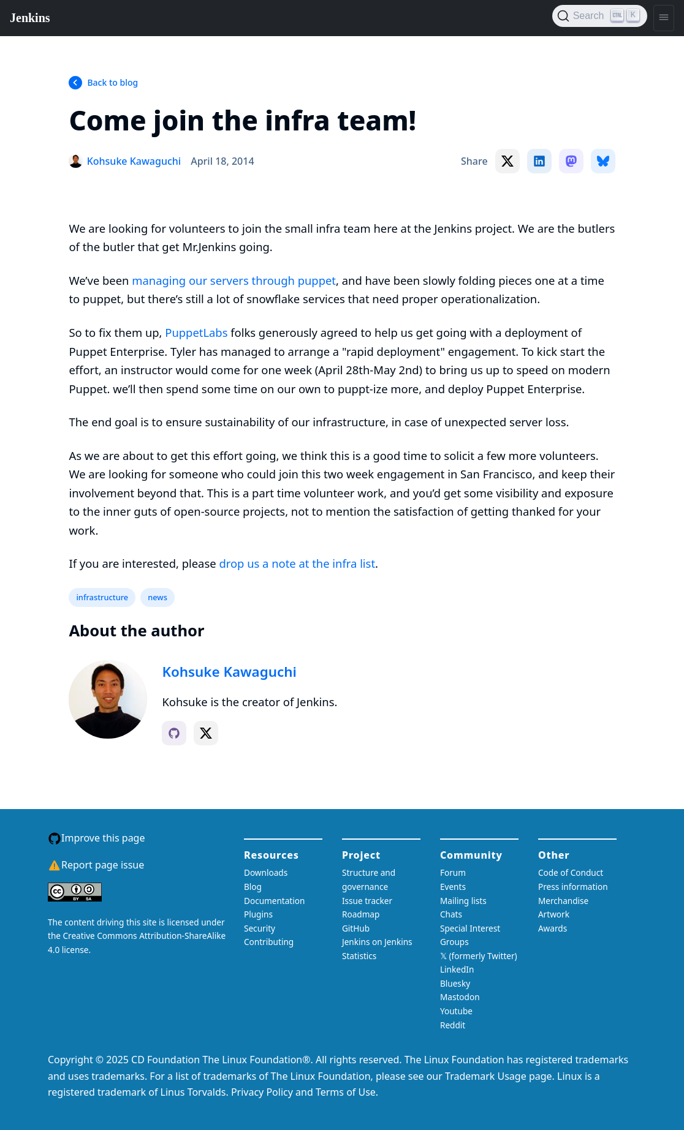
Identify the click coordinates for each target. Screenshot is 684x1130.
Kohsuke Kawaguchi (229, 671)
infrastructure (102, 597)
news (157, 597)
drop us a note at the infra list (297, 563)
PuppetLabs (196, 332)
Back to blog (112, 82)
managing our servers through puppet (234, 280)
